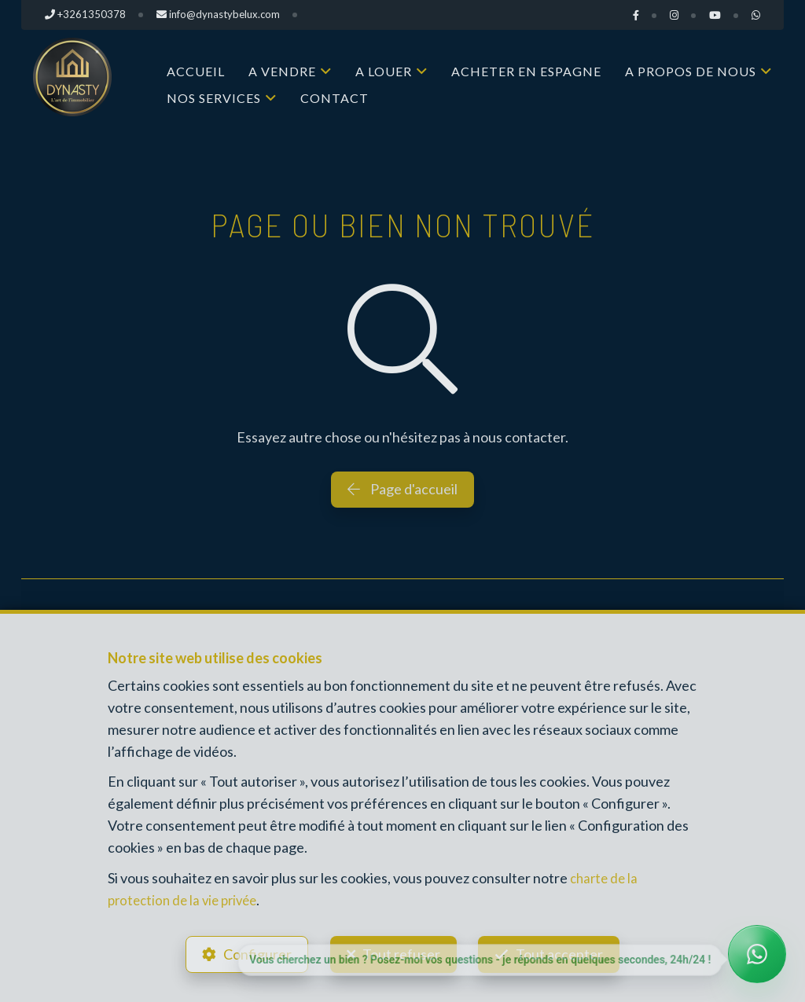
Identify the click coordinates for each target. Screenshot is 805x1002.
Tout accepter (564, 951)
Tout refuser (401, 951)
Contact (334, 97)
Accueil (196, 71)
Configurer (253, 951)
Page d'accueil (402, 488)
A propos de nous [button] (690, 71)
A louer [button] (383, 71)
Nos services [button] (214, 97)
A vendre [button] (282, 71)
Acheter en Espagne (526, 71)
